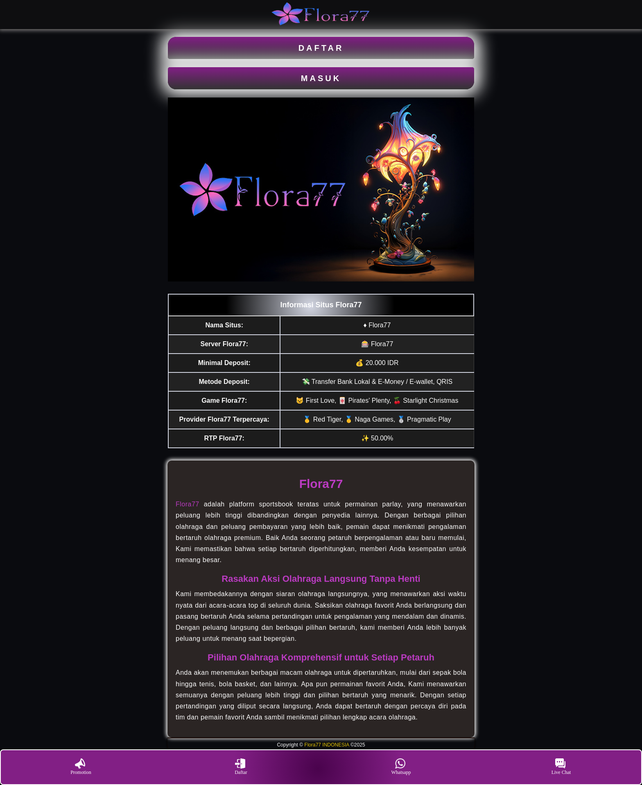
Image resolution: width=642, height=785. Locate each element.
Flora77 (187, 504)
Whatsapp (401, 766)
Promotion (80, 766)
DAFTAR (321, 47)
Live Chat (561, 766)
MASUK (321, 78)
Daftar (241, 766)
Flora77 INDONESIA (326, 745)
